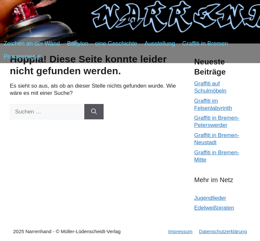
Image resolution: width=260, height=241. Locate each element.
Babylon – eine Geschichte (102, 43)
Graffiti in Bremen (205, 43)
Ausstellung (160, 43)
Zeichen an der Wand (32, 43)
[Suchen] (94, 112)
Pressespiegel (22, 56)
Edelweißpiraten (214, 208)
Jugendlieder (210, 198)
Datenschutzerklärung (223, 231)
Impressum (180, 231)
